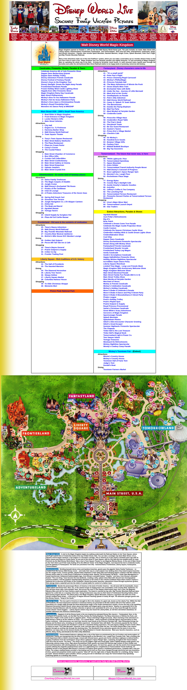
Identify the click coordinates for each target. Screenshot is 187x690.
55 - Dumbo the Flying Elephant (117, 107)
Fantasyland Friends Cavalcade (117, 246)
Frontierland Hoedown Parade (54, 87)
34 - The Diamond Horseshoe (53, 271)
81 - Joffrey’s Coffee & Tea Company (119, 190)
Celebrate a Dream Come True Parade (119, 224)
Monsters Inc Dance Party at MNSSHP (57, 107)
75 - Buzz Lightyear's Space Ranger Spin (121, 172)
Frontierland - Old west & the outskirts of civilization (62, 222)
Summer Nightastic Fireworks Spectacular (121, 326)
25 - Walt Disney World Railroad (54, 229)
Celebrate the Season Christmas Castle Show (123, 230)
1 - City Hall (47, 125)
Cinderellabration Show (113, 235)
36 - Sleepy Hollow (49, 275)
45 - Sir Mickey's (110, 138)
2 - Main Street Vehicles (52, 121)
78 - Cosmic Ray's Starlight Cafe (117, 183)
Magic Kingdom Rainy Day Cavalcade (57, 93)
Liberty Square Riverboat (114, 264)
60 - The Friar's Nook (112, 122)
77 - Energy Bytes (111, 181)
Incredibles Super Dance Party (116, 262)
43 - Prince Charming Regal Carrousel (119, 78)
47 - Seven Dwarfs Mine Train (115, 87)
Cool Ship (107, 237)
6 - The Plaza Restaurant (52, 143)
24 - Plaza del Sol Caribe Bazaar (55, 217)
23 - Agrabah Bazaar (50, 208)
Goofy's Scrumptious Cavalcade (117, 255)
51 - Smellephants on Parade (115, 96)
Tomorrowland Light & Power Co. (117, 335)
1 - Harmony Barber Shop (53, 130)
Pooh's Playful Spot (111, 302)
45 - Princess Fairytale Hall (114, 82)
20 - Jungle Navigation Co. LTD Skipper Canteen (62, 202)
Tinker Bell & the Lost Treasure (116, 331)
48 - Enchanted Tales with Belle (116, 89)
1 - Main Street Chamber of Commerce (58, 154)
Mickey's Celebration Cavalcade (117, 286)
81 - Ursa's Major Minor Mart (115, 202)
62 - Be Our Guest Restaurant (116, 127)
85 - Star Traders (110, 207)
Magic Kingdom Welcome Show (117, 271)
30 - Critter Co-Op (48, 252)
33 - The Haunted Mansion (52, 266)
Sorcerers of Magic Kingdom (115, 313)
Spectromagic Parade (112, 315)
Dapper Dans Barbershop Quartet (55, 73)
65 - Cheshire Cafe (111, 133)
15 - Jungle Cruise (49, 184)
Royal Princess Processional (115, 306)
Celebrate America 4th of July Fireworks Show (61, 71)
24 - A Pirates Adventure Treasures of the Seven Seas (64, 193)
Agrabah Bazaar (110, 215)
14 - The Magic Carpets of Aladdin (55, 182)
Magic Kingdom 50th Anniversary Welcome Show (124, 268)
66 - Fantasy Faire (111, 144)
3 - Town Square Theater (52, 134)
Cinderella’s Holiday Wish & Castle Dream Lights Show (127, 233)
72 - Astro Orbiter (110, 165)
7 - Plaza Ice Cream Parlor (53, 145)
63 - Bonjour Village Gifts (114, 142)
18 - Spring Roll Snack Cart (52, 197)
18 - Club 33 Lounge (49, 191)
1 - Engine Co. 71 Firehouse (54, 128)
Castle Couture (109, 228)
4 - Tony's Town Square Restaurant (57, 139)
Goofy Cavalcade (110, 253)
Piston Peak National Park (62, 291)
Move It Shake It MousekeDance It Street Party (123, 295)
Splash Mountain (110, 317)
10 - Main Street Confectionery (54, 161)
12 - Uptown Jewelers (50, 167)
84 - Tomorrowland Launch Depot (117, 204)
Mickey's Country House (114, 359)
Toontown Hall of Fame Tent (115, 361)
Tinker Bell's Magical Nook (114, 333)
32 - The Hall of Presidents (52, 264)
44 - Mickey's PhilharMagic (114, 80)
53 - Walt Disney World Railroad (117, 100)
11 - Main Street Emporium (52, 165)
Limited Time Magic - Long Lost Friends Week (123, 266)
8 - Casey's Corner (50, 148)
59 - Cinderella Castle (112, 113)
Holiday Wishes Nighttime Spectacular (120, 259)
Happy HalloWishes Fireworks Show (119, 257)
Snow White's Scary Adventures (117, 311)
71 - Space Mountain (112, 163)
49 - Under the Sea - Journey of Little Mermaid (123, 91)
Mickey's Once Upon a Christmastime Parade (60, 102)
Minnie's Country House (113, 356)
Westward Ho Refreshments (115, 342)
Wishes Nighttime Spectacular (116, 344)
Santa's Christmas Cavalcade (116, 308)
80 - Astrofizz (109, 187)
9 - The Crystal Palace (51, 150)
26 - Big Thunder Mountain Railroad (56, 232)
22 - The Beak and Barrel (51, 206)
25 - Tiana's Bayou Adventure (53, 227)
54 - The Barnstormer (112, 105)
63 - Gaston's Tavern (112, 129)
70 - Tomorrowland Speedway (116, 161)
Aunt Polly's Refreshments (114, 217)
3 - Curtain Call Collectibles (54, 158)
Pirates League (109, 297)
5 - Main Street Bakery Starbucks (56, 141)
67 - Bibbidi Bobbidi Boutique (116, 147)
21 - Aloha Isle (47, 204)
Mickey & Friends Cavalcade (115, 284)
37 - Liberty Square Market (52, 277)
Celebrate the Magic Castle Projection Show (122, 226)
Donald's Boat (109, 365)
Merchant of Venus (111, 281)
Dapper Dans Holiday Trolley (53, 76)
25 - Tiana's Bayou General (52, 247)
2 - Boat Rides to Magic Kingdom (56, 114)
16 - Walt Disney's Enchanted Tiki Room (58, 186)
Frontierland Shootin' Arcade (115, 248)
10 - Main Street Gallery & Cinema (55, 163)
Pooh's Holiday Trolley (113, 299)
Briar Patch (108, 221)
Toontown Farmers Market (114, 369)
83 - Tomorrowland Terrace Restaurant (120, 194)
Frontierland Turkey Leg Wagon (117, 250)
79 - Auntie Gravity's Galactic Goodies (119, 185)
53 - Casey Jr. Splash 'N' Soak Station (119, 102)
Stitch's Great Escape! (113, 324)
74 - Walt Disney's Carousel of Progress (120, 170)
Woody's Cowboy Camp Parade (117, 346)
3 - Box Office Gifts (50, 156)
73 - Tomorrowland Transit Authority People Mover (125, 167)
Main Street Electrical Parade (115, 273)
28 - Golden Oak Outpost (51, 240)
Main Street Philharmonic (52, 95)
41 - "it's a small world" (113, 73)
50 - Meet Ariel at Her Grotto (115, 93)
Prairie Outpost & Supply (114, 304)
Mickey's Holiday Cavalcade (115, 288)
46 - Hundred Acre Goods (114, 140)
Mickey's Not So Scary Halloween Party (58, 100)
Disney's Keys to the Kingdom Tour (56, 82)
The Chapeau (109, 328)
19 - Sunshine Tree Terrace (52, 199)
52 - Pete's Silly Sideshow (114, 98)
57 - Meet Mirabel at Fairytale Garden (119, 111)
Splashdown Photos (112, 320)
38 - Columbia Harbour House (54, 279)
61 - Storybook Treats (112, 124)
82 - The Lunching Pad (113, 192)
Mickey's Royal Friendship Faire (55, 104)
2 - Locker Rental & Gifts (52, 119)
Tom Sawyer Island (111, 337)
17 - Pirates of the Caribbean (53, 189)
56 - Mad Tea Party (111, 109)
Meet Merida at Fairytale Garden (117, 279)
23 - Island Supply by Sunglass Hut (56, 215)
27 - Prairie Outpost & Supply (53, 250)
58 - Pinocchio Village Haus (115, 118)
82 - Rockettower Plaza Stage (116, 176)
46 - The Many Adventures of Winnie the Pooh (123, 84)
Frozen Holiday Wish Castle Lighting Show (59, 89)
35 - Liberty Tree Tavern (51, 273)
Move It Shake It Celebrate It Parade (118, 290)
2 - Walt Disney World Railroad (55, 132)
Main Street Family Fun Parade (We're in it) (121, 275)
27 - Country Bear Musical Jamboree (57, 234)
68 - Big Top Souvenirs (113, 149)
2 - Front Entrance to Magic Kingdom (58, 117)
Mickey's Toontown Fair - (120, 351)
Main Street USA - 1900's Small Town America (62, 111)
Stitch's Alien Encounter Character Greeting (122, 322)
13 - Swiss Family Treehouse (53, 180)
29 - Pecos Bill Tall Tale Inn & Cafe (55, 243)
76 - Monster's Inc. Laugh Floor (116, 174)
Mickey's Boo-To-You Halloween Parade (58, 98)
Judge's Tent (108, 363)
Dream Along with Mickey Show (117, 244)
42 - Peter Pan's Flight (112, 75)
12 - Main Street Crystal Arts (53, 170)
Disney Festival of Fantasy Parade (56, 80)
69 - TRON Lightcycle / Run (115, 159)
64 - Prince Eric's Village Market (117, 131)
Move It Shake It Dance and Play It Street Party (123, 293)
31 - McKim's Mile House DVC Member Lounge (61, 236)
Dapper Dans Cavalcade (113, 239)
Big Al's (106, 219)
